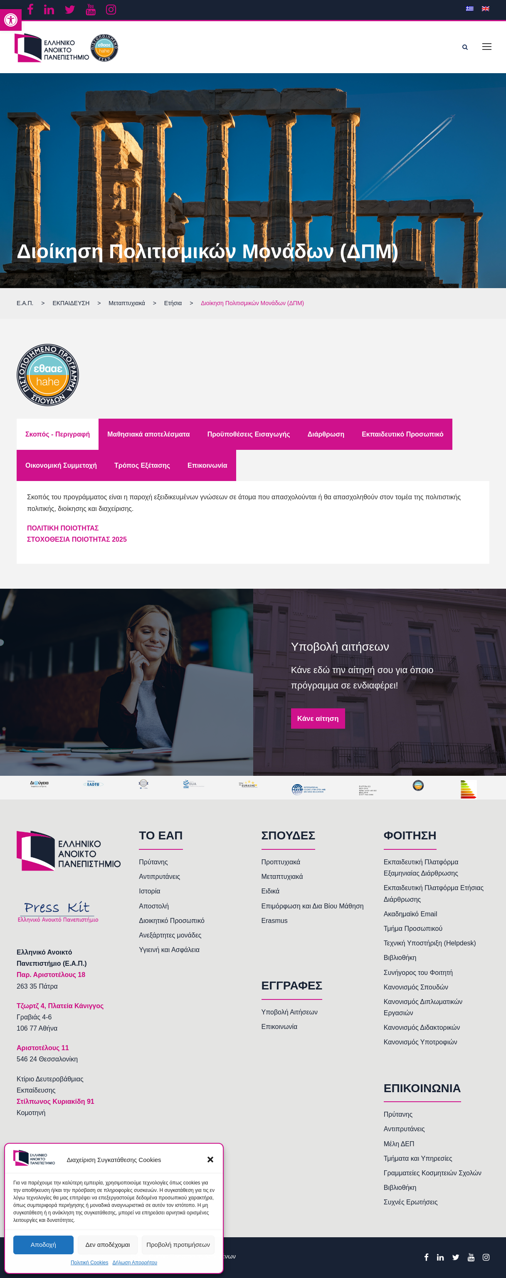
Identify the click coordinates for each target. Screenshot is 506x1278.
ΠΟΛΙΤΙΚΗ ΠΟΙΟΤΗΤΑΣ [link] (63, 528)
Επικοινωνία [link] (280, 1026)
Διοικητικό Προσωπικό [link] (172, 920)
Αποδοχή (43, 1244)
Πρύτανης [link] (153, 862)
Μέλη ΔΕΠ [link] (399, 1143)
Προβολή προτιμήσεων (178, 1244)
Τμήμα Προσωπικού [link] (413, 928)
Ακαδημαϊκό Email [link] (410, 914)
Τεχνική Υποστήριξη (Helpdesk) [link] (430, 943)
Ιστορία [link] (149, 891)
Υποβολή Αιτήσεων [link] (290, 1012)
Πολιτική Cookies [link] (90, 1263)
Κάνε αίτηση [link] (318, 718)
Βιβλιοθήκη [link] (400, 957)
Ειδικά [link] (271, 891)
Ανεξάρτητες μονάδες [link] (170, 935)
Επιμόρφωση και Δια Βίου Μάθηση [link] (313, 906)
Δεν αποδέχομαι (107, 1244)
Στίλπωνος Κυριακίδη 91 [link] (55, 1101)
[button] (210, 1159)
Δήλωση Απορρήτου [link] (134, 1263)
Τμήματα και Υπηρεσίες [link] (418, 1158)
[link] (11, 20)
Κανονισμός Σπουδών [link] (416, 987)
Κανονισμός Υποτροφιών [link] (420, 1042)
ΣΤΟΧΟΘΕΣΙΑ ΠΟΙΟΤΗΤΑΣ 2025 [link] (77, 539)
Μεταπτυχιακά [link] (282, 876)
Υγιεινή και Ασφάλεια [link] (169, 949)
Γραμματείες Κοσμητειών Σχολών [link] (432, 1173)
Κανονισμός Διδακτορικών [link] (422, 1027)
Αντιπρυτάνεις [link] (159, 876)
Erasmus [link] (275, 920)
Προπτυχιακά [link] (281, 862)
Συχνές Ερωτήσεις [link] (411, 1202)
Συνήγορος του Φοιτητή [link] (418, 972)
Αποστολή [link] (154, 906)
